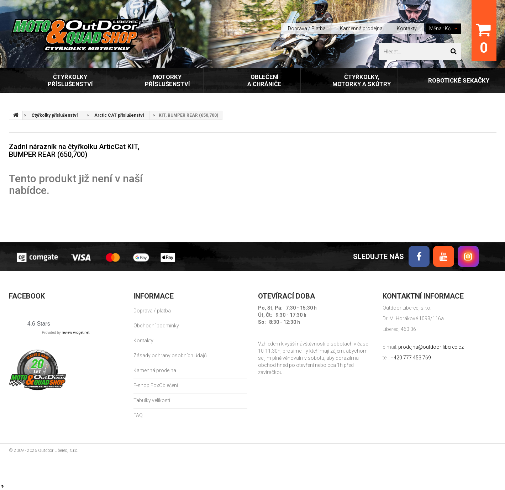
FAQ (138, 415)
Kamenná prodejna (361, 28)
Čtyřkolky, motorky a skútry (361, 80)
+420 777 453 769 (411, 357)
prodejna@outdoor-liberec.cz (431, 347)
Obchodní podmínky (156, 325)
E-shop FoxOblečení (155, 385)
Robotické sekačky (458, 80)
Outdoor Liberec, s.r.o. (58, 450)
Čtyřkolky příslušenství (70, 80)
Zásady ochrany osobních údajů (170, 355)
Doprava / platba (152, 311)
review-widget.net (75, 332)
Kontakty (407, 28)
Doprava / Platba (307, 28)
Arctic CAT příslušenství (119, 115)
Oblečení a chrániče (264, 80)
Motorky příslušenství (167, 80)
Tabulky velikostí (151, 400)
